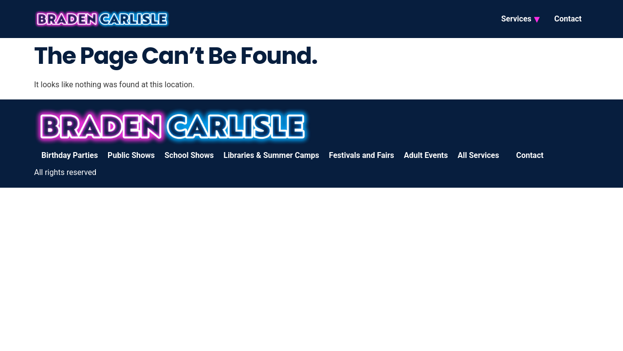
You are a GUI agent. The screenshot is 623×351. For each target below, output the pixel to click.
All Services (478, 155)
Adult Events (426, 155)
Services (516, 18)
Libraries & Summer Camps (271, 155)
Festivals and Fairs (361, 155)
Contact (568, 18)
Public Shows (131, 155)
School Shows (189, 155)
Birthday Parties (69, 155)
